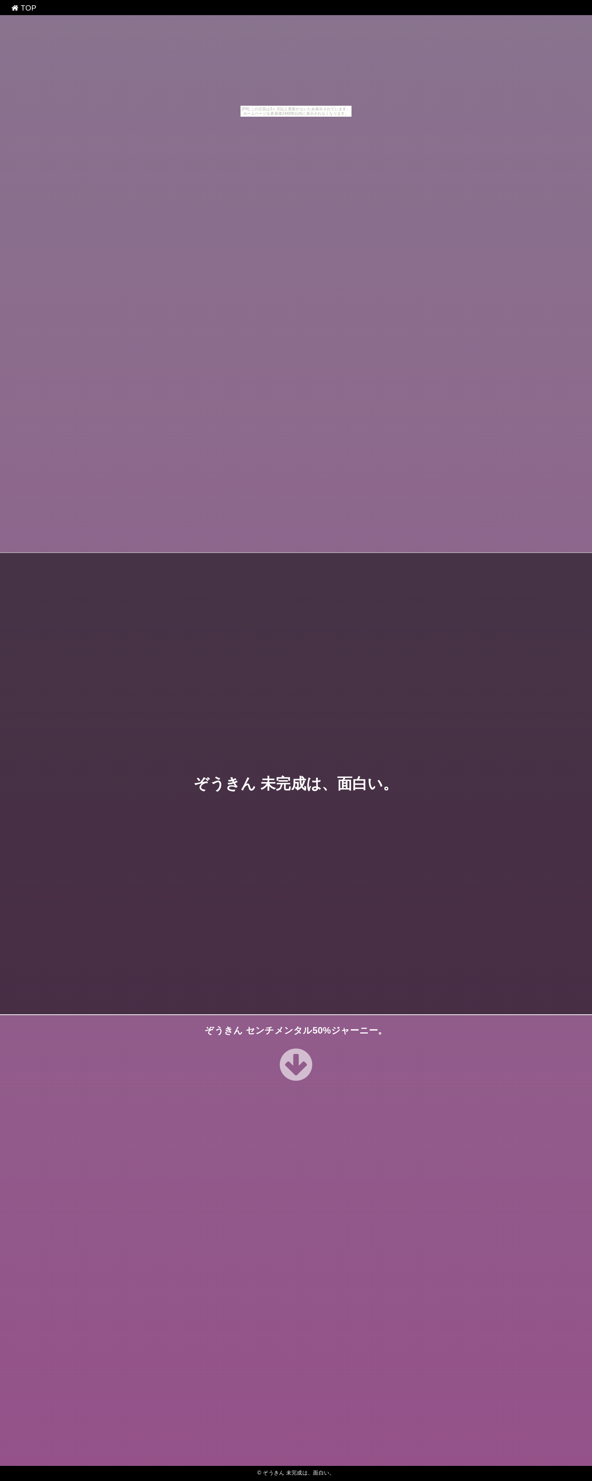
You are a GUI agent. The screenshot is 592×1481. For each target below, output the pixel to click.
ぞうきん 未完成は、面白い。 (296, 783)
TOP (24, 8)
